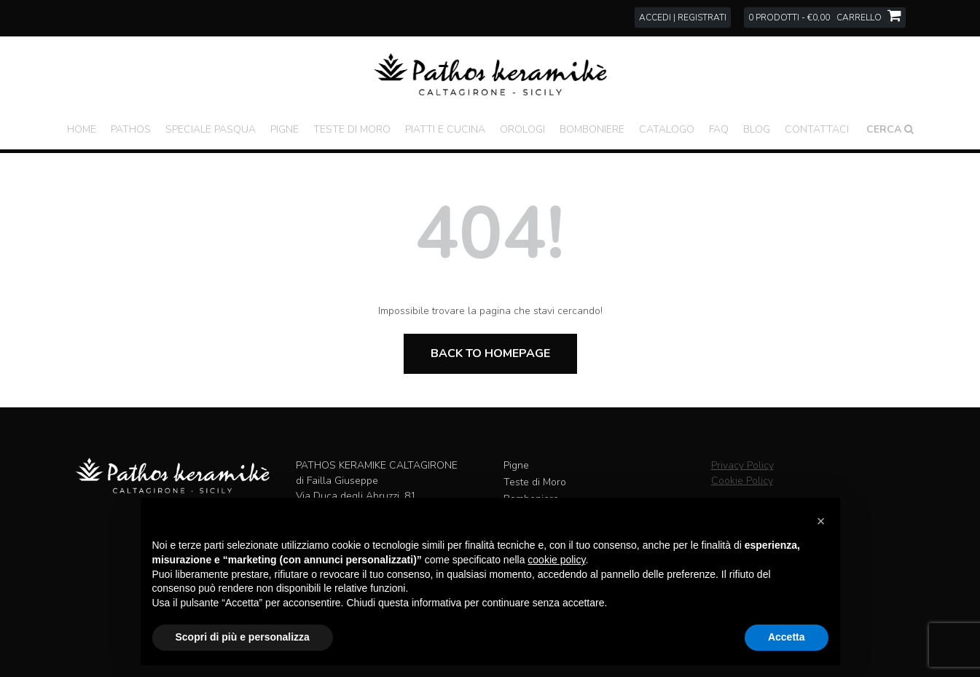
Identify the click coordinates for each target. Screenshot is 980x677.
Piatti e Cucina (445, 129)
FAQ (719, 129)
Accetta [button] (786, 637)
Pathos (131, 129)
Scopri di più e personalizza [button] (243, 637)
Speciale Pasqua (210, 129)
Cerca (890, 129)
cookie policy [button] (556, 560)
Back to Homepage (490, 353)
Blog (756, 129)
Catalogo (666, 129)
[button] (821, 521)
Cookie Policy (742, 481)
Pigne (284, 129)
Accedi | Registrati (682, 17)
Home (81, 129)
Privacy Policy (742, 465)
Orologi (522, 129)
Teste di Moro (352, 129)
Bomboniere (592, 129)
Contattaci (817, 129)
